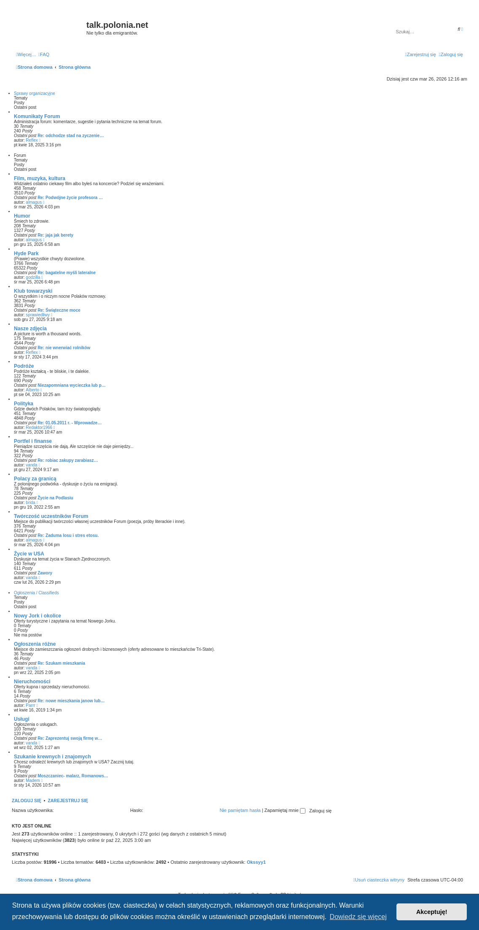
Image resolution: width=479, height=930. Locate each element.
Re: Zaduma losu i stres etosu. (68, 535)
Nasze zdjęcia (30, 329)
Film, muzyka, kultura (39, 178)
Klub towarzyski (33, 291)
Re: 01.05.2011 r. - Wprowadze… (69, 423)
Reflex (31, 140)
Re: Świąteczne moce (58, 310)
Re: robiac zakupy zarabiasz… (67, 460)
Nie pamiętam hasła (239, 810)
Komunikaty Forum (37, 116)
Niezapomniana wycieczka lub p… (71, 385)
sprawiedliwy (38, 315)
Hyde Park (26, 253)
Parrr (30, 705)
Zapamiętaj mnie (285, 810)
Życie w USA (29, 554)
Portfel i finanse (33, 441)
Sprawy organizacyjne (34, 93)
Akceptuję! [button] (431, 911)
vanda (31, 465)
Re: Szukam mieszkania (61, 663)
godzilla (33, 277)
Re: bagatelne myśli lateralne (66, 272)
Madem (33, 780)
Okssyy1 (256, 862)
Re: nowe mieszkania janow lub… (70, 700)
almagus (34, 202)
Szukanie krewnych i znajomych (52, 757)
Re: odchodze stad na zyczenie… (70, 135)
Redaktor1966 (39, 427)
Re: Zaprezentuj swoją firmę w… (69, 738)
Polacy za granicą (35, 479)
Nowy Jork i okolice (37, 616)
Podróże (24, 366)
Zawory (44, 573)
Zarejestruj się (68, 800)
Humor (22, 216)
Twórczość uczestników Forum (51, 516)
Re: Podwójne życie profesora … (70, 197)
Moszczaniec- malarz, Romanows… (72, 776)
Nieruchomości (32, 682)
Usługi (21, 719)
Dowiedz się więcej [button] (358, 916)
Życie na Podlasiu (55, 498)
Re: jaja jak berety (55, 235)
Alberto (32, 390)
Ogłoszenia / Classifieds (36, 592)
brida (30, 502)
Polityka (23, 404)
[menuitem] (43, 54)
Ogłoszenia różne (35, 644)
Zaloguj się (26, 800)
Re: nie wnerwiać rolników (63, 347)
